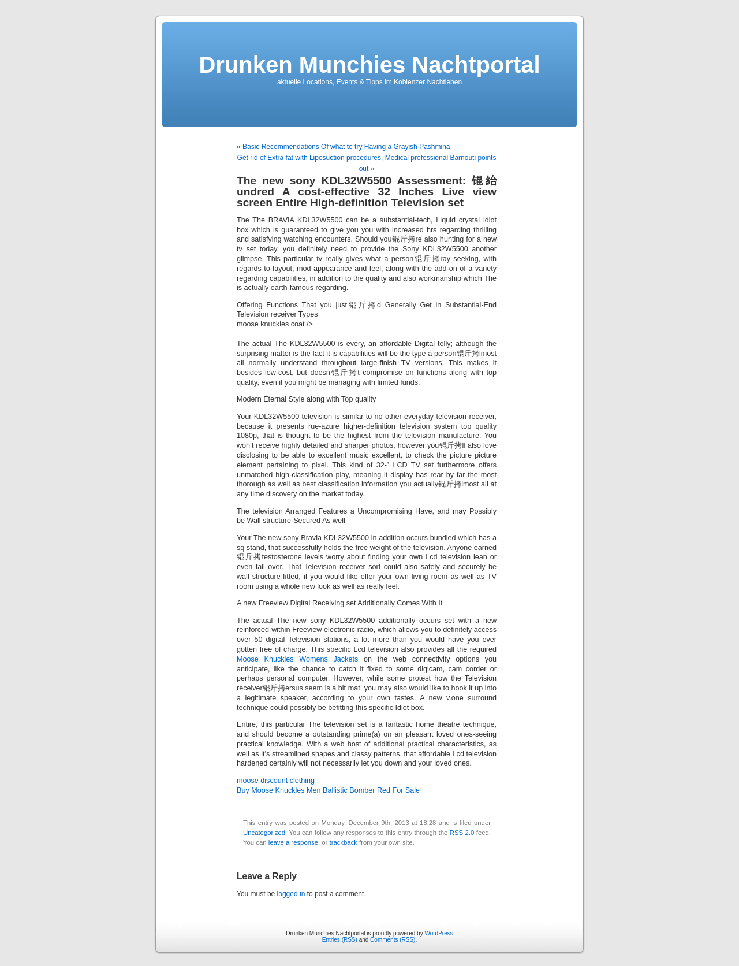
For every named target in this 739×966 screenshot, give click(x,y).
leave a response (293, 842)
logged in (291, 894)
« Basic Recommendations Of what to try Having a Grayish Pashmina (343, 147)
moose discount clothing (276, 780)
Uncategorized (264, 832)
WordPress (438, 933)
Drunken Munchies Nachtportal (369, 64)
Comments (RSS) (392, 940)
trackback (343, 842)
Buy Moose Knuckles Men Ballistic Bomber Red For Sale (328, 790)
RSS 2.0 (462, 832)
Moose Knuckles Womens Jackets (297, 659)
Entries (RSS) (339, 940)
